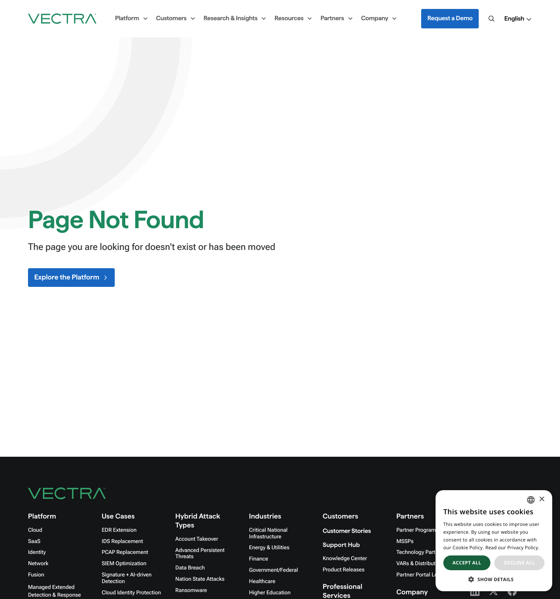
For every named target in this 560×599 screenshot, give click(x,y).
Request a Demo (449, 18)
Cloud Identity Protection (131, 593)
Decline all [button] (519, 562)
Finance (258, 559)
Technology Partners (421, 552)
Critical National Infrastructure (268, 533)
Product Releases (343, 570)
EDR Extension (119, 530)
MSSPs (404, 541)
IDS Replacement (122, 541)
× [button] (541, 500)
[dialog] (494, 540)
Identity (37, 552)
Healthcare (262, 581)
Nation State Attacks (199, 579)
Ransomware (191, 590)
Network (38, 564)
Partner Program (416, 530)
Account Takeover (196, 539)
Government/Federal (273, 570)
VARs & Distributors (419, 564)
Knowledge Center (345, 558)
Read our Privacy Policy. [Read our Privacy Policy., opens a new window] (512, 547)
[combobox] (531, 500)
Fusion (36, 575)
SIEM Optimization (124, 564)
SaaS (34, 541)
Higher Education (269, 593)
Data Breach (190, 568)
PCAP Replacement (125, 552)
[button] (518, 19)
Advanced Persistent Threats (199, 553)
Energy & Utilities (269, 548)
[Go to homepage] (62, 18)
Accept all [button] (467, 562)
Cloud (35, 530)
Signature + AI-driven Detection (126, 578)
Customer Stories (347, 531)
